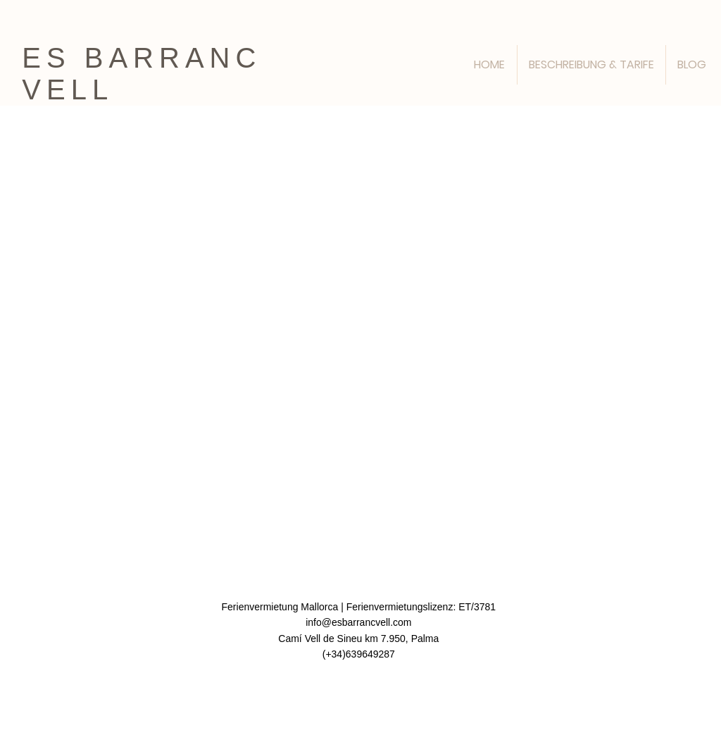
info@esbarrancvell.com (358, 622)
